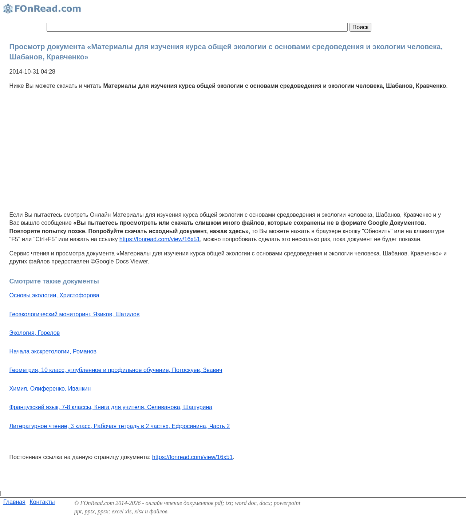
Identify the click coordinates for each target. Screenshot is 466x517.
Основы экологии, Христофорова (54, 295)
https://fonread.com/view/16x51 (159, 239)
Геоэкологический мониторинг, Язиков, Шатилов (74, 314)
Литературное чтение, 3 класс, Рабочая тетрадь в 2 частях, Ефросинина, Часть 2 (119, 426)
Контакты (42, 502)
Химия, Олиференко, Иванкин (50, 388)
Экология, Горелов (34, 333)
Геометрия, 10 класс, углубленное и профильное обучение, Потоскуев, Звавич (115, 370)
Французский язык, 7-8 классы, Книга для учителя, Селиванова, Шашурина (111, 407)
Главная (14, 502)
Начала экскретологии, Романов (52, 351)
